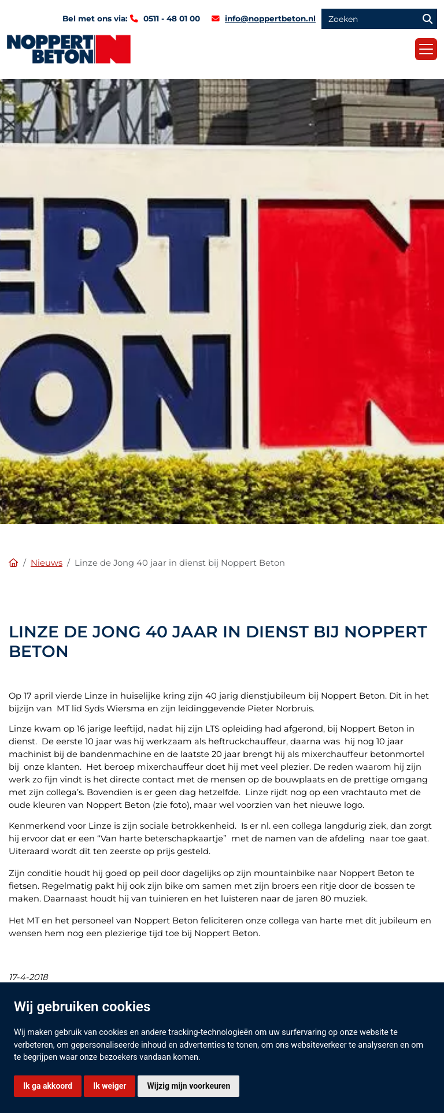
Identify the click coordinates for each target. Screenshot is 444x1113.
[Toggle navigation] (426, 49)
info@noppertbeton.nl (270, 18)
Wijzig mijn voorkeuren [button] (188, 1085)
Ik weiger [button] (109, 1085)
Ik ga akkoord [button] (47, 1085)
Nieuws (46, 563)
